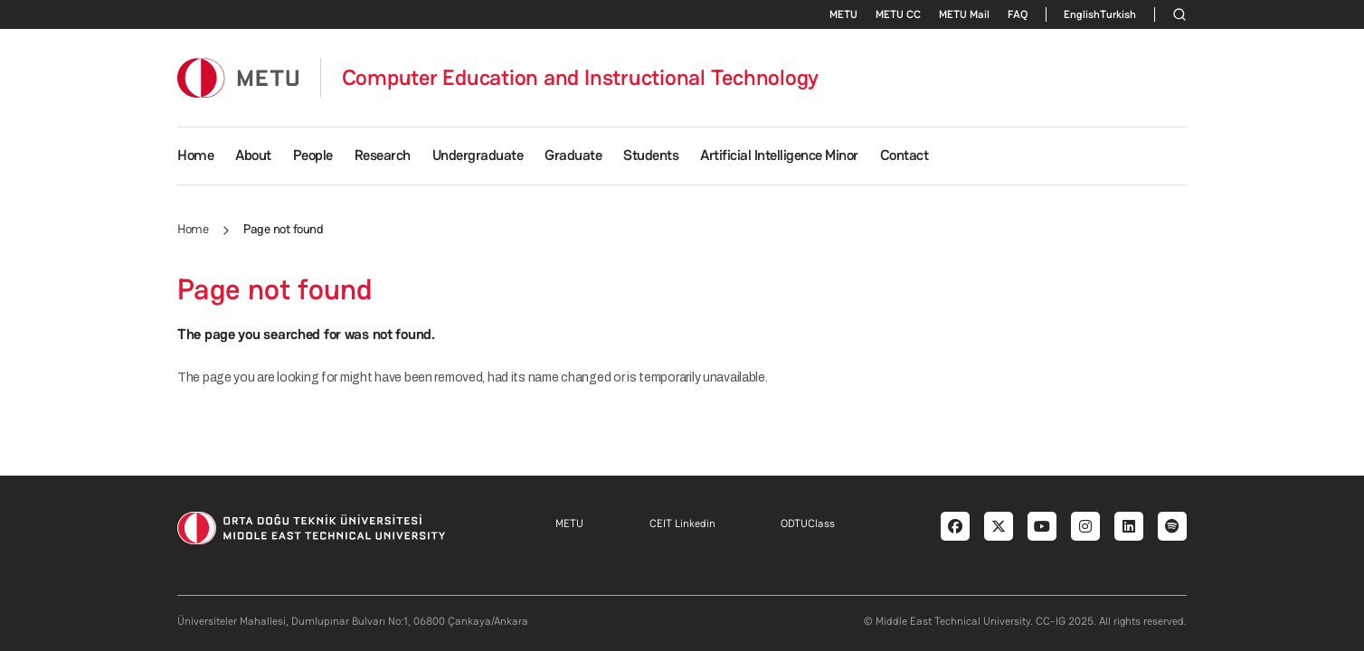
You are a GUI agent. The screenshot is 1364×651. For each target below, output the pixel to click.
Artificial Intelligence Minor (779, 155)
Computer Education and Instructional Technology (580, 78)
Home (195, 155)
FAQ (1018, 14)
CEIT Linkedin (682, 523)
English (1082, 14)
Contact (904, 155)
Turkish (1118, 14)
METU (843, 14)
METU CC (898, 14)
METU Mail (964, 14)
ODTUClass (808, 523)
